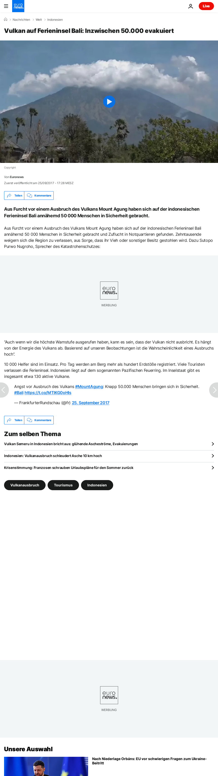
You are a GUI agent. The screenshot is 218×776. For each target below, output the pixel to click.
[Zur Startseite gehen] (18, 6)
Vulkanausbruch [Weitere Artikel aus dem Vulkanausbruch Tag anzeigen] (24, 485)
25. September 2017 (90, 402)
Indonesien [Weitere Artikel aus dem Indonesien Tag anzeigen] (97, 485)
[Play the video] (109, 101)
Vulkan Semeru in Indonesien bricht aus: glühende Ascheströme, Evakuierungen (71, 444)
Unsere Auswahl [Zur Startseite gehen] (28, 749)
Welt (39, 19)
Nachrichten (21, 19)
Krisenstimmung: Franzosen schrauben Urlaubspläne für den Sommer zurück (68, 467)
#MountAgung (89, 386)
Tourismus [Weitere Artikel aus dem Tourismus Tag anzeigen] (63, 485)
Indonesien (55, 19)
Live (206, 6)
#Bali (18, 392)
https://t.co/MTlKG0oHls (48, 392)
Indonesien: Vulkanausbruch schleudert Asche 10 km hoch (53, 456)
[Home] (5, 19)
